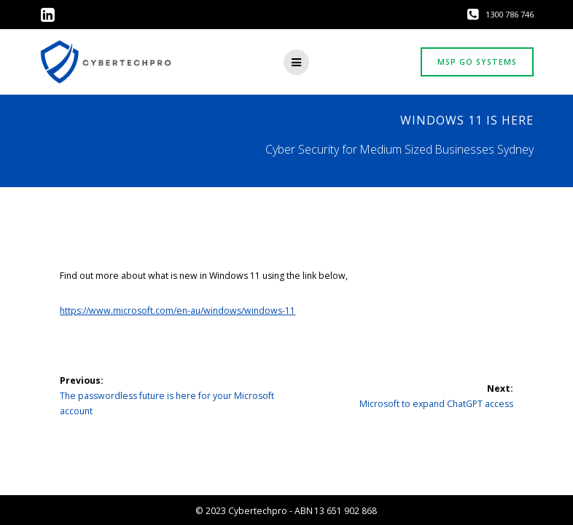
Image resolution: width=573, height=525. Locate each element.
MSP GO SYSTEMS (477, 62)
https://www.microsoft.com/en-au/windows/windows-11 (177, 310)
